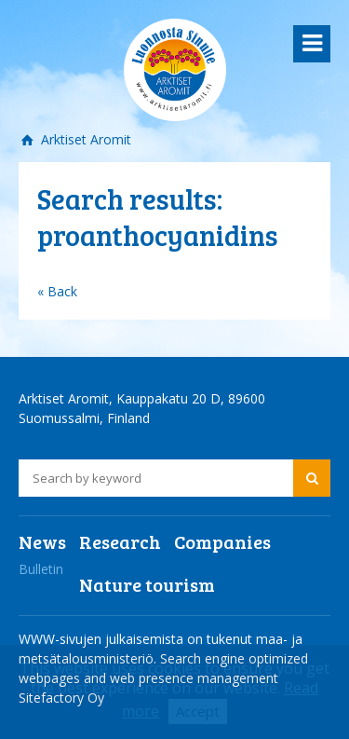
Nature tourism (147, 584)
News (42, 541)
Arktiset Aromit (84, 139)
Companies (222, 541)
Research (120, 541)
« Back (57, 291)
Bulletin (41, 569)
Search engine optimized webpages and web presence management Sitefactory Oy (163, 678)
